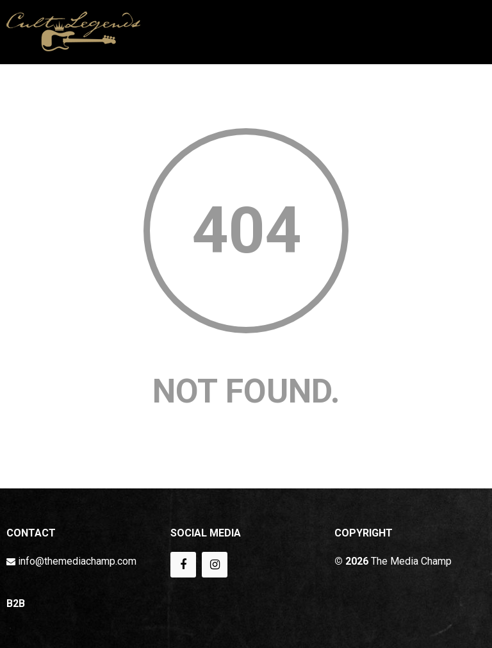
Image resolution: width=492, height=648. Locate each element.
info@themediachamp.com (77, 561)
